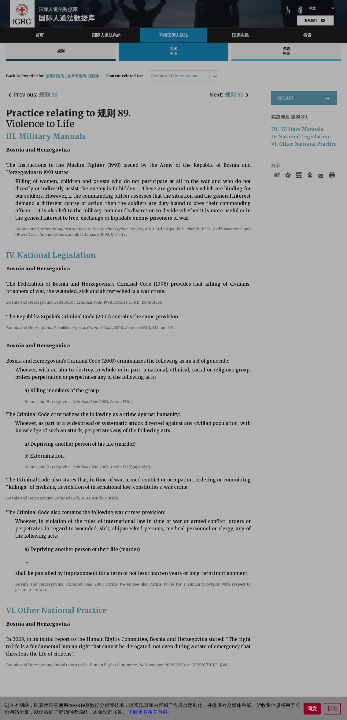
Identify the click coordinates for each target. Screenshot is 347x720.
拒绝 (332, 708)
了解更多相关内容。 (149, 712)
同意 (312, 708)
